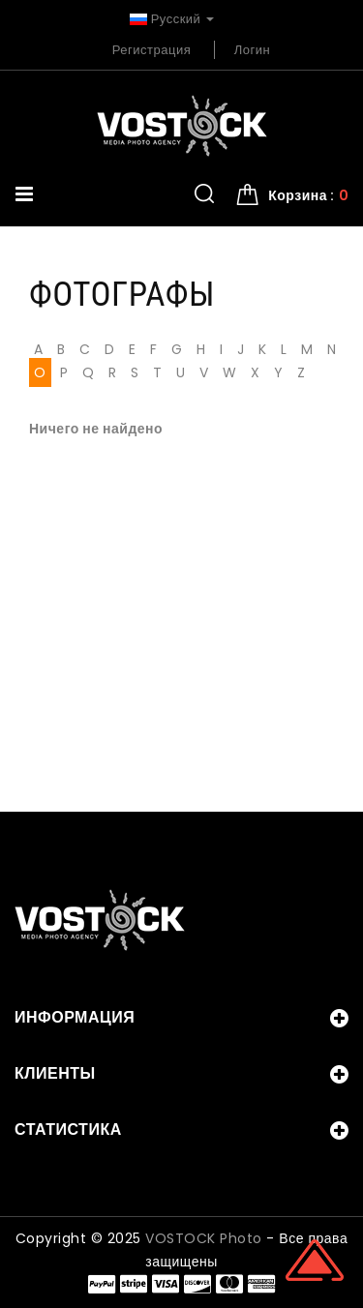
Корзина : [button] (308, 195)
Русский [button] (172, 19)
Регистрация (152, 50)
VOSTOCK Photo (203, 1238)
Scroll (315, 1260)
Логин (252, 50)
